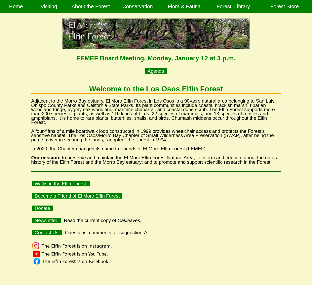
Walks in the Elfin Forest (61, 183)
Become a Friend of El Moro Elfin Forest (77, 196)
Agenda (156, 71)
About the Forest (90, 6)
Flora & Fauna (184, 6)
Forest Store (285, 6)
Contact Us (47, 232)
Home (16, 6)
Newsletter (46, 220)
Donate (42, 208)
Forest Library (234, 6)
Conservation (137, 6)
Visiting (48, 6)
